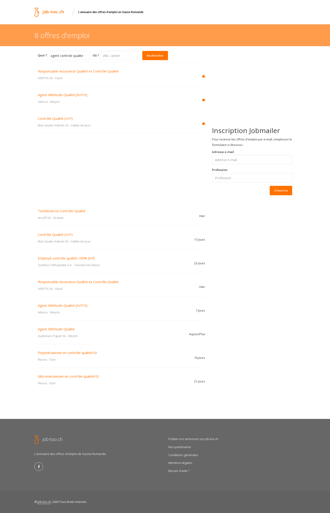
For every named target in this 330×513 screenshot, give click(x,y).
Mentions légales (180, 463)
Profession (219, 170)
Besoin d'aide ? (179, 471)
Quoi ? (42, 55)
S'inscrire (281, 190)
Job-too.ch (44, 502)
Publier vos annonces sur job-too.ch (193, 439)
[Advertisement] (121, 168)
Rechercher (155, 55)
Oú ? (96, 55)
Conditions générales (183, 455)
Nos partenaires (179, 447)
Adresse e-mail (223, 152)
